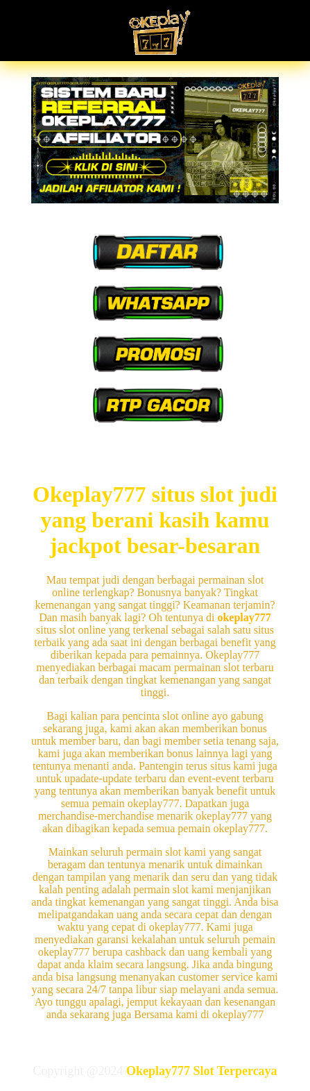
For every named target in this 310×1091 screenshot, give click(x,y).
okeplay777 (243, 617)
